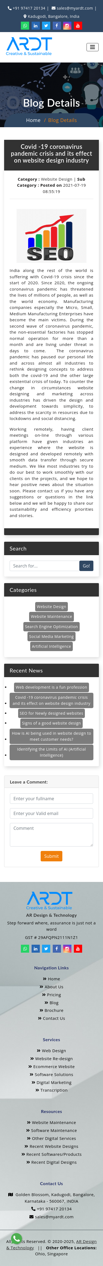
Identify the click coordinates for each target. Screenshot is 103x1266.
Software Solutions (51, 1074)
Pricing (51, 994)
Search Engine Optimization (51, 626)
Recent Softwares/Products (51, 1154)
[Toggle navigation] (93, 47)
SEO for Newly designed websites (51, 713)
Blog (51, 1002)
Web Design (51, 1050)
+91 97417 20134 (28, 8)
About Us (51, 986)
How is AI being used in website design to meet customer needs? (51, 736)
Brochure (51, 1010)
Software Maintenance (51, 1130)
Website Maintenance (51, 616)
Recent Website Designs (51, 1146)
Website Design (57, 179)
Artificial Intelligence (51, 646)
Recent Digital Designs (51, 1162)
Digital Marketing (52, 1082)
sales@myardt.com (74, 8)
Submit (51, 856)
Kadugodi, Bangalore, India (53, 16)
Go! (86, 566)
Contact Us (51, 1018)
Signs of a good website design (51, 723)
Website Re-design (51, 1058)
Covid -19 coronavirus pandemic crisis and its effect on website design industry (51, 700)
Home (33, 120)
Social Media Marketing (51, 636)
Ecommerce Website (51, 1066)
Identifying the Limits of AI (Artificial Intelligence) (51, 752)
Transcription (51, 1090)
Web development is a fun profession (51, 687)
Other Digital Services (51, 1138)
